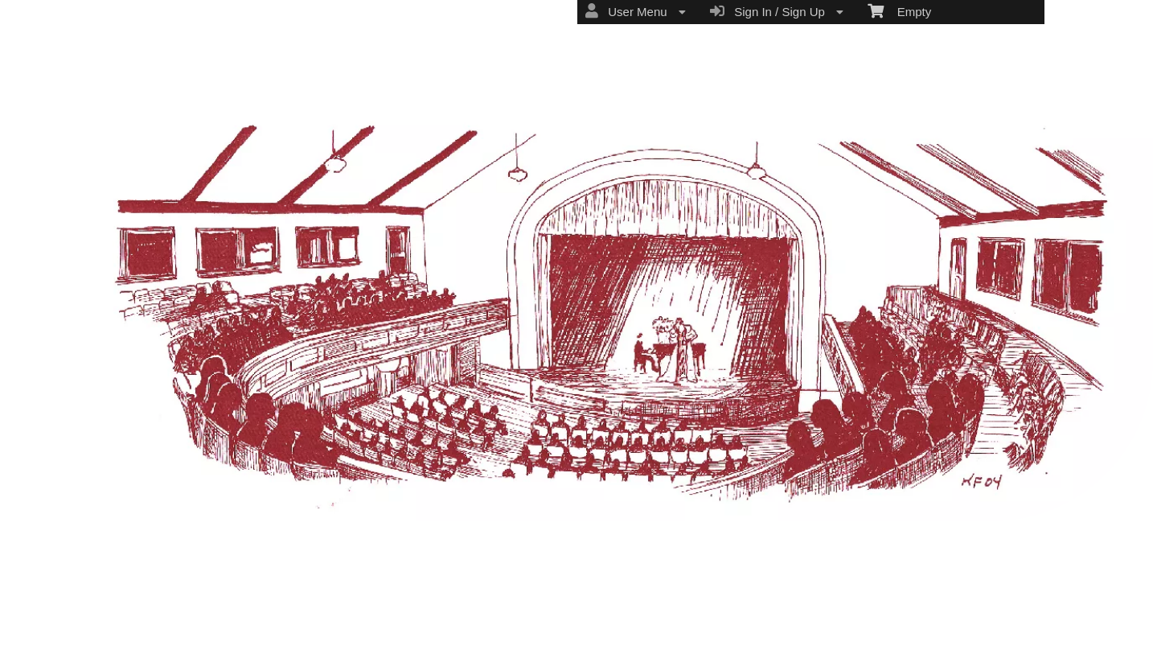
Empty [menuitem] (899, 10)
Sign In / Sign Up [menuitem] (776, 11)
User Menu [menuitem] (635, 11)
